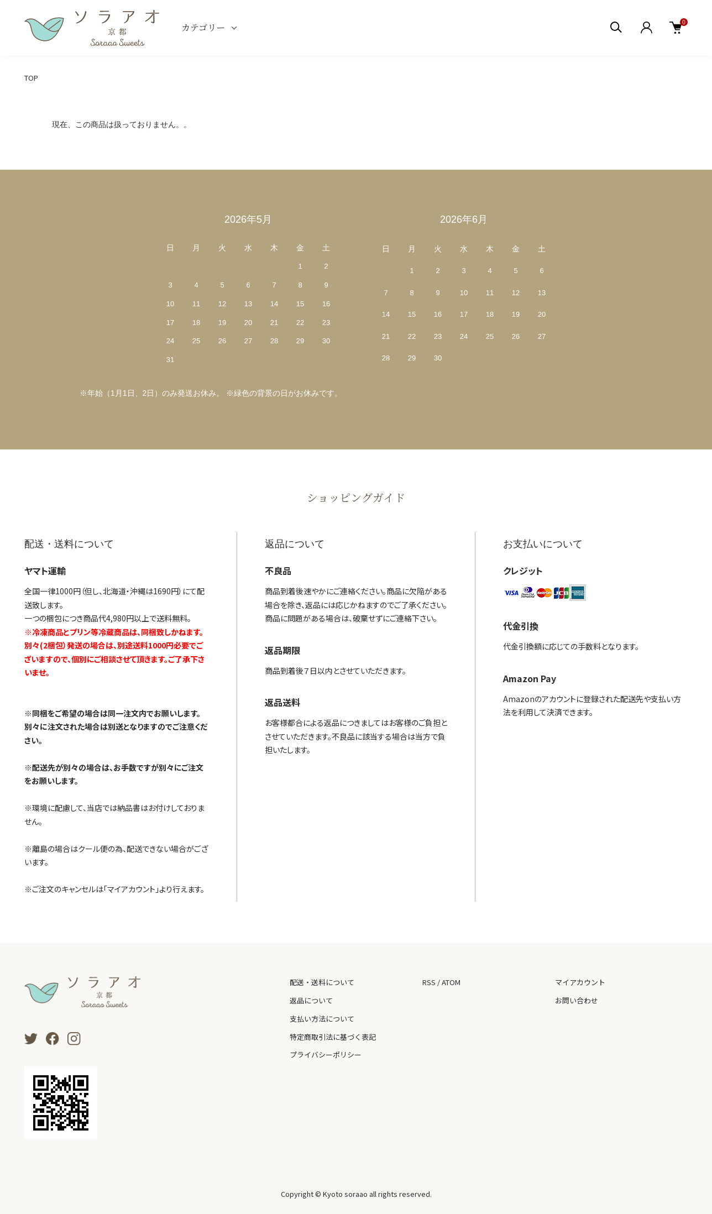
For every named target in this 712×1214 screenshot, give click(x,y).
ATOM (451, 982)
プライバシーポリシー (326, 1054)
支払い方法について (322, 1018)
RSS (429, 982)
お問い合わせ (576, 1000)
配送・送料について (322, 982)
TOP (31, 77)
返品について (311, 1000)
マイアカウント (580, 982)
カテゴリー (203, 27)
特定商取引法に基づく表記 (333, 1037)
